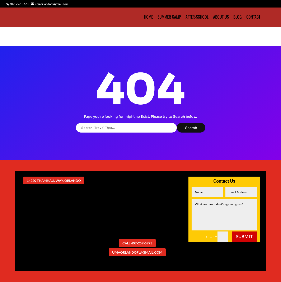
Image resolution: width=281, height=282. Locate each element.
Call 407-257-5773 (137, 243)
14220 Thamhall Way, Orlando (54, 180)
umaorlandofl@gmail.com (137, 252)
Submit (244, 236)
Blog (237, 17)
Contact (253, 17)
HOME (148, 17)
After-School (197, 17)
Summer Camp (169, 17)
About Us (221, 17)
